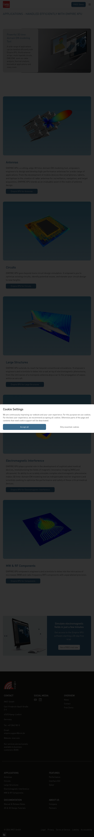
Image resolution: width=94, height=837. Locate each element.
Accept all (24, 427)
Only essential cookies (69, 427)
